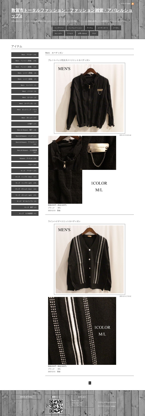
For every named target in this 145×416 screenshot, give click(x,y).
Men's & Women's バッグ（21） (26, 136)
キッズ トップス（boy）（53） (26, 177)
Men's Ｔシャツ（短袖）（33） (26, 67)
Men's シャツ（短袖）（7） (27, 79)
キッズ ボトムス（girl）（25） (26, 195)
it (102, 402)
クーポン (116, 28)
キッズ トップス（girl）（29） (26, 183)
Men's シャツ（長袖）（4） (27, 73)
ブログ (94, 33)
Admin (113, 406)
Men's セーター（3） (29, 97)
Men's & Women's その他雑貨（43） (27, 151)
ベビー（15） (32, 164)
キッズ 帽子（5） (30, 207)
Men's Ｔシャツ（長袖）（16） (26, 60)
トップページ (59, 28)
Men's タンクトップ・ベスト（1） (27, 110)
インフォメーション (75, 28)
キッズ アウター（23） (29, 170)
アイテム (90, 28)
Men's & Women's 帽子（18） (27, 130)
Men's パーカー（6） (29, 91)
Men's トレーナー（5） (29, 85)
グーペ (107, 406)
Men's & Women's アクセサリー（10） (26, 143)
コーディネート (103, 28)
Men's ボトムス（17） (29, 117)
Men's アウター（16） (29, 54)
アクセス (70, 33)
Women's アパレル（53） (28, 158)
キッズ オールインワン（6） (27, 201)
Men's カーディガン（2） (28, 103)
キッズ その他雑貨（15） (28, 213)
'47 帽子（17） (32, 124)
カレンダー (58, 33)
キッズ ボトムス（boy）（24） (26, 189)
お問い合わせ (82, 33)
